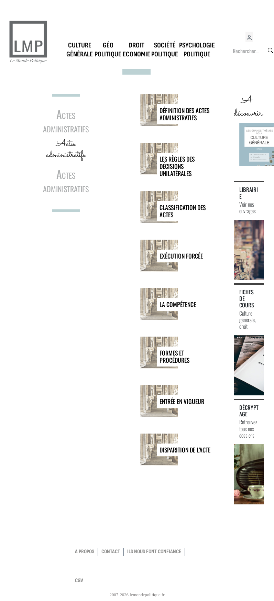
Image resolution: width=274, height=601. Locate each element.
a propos (84, 551)
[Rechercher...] (249, 51)
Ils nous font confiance (154, 551)
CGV (79, 580)
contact (110, 551)
